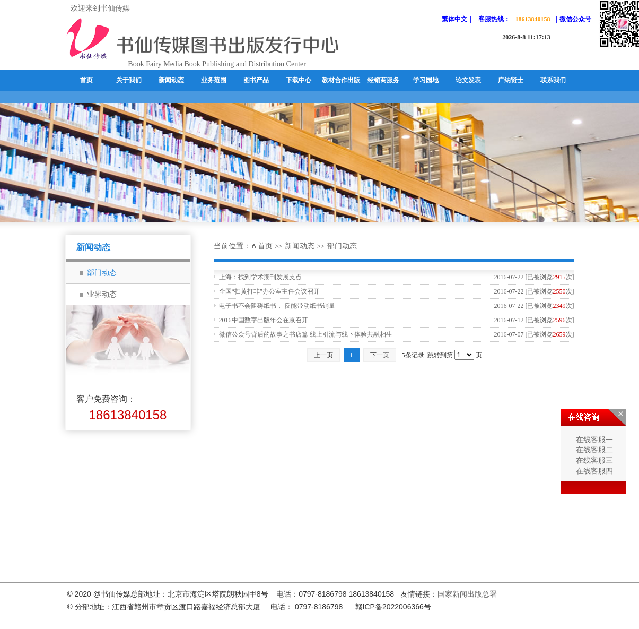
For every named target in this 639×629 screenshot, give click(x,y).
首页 (86, 80)
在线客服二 (593, 450)
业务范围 (213, 80)
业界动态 (102, 294)
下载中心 (298, 80)
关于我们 (129, 80)
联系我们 (553, 80)
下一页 (379, 355)
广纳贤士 (510, 80)
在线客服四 (593, 471)
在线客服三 (593, 460)
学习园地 (426, 80)
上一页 (323, 355)
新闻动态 (171, 80)
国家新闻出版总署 (467, 594)
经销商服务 (383, 80)
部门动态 (342, 246)
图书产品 (256, 80)
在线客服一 (593, 440)
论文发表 (468, 80)
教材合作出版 (341, 80)
